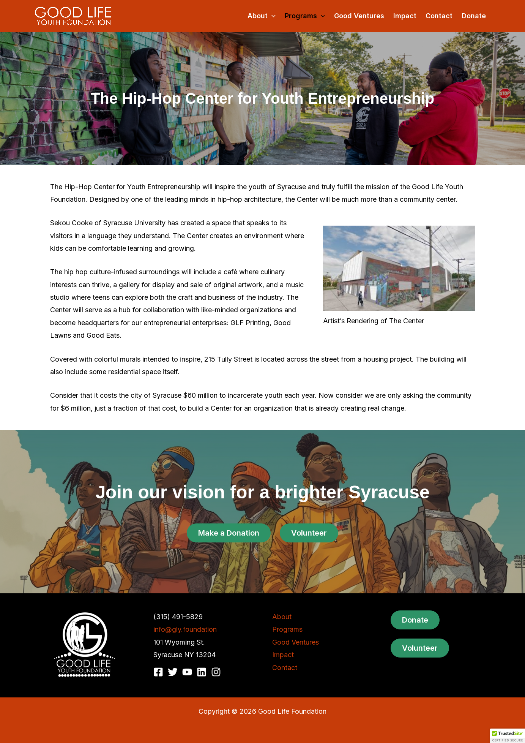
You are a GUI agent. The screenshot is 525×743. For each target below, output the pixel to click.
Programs (287, 629)
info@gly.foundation (185, 629)
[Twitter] (173, 672)
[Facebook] (158, 672)
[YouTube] (187, 672)
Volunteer (309, 532)
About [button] (262, 16)
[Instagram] (216, 672)
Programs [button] (305, 16)
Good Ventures (359, 16)
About (282, 617)
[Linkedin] (202, 672)
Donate (474, 16)
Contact (439, 16)
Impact (404, 16)
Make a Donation (228, 532)
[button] (272, 16)
